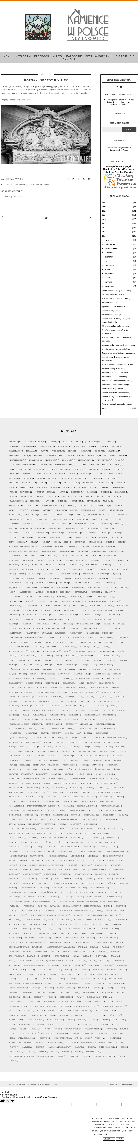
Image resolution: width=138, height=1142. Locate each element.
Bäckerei (67, 679)
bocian (115, 929)
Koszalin (71, 546)
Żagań (77, 674)
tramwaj (102, 569)
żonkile (12, 1061)
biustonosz (88, 929)
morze (113, 751)
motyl (30, 756)
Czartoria (105, 797)
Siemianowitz (66, 551)
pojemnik (106, 1006)
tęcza (11, 1033)
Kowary (72, 615)
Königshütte (104, 483)
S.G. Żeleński (100, 487)
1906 (89, 774)
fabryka (48, 597)
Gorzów (65, 478)
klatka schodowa (33, 442)
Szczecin (13, 465)
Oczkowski (49, 874)
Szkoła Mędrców (71, 906)
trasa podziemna (93, 1029)
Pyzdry (122, 883)
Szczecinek (91, 633)
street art (38, 765)
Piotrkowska (110, 587)
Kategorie (74, 56)
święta (117, 769)
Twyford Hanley (83, 911)
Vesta (22, 915)
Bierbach (102, 788)
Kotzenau (76, 692)
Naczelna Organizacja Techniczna (45, 865)
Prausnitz (13, 710)
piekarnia (27, 560)
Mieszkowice (45, 701)
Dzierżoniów (94, 542)
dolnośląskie (87, 938)
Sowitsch (82, 551)
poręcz (67, 519)
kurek (122, 970)
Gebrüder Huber (112, 810)
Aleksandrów (30, 779)
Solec (56, 719)
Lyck (80, 697)
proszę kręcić (88, 1011)
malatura (81, 556)
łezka (54, 1052)
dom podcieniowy (107, 938)
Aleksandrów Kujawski (53, 779)
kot (10, 542)
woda (95, 669)
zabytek (26, 1047)
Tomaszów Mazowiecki (83, 638)
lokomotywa (24, 751)
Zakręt (69, 920)
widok (84, 765)
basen (48, 929)
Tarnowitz (107, 633)
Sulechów (65, 592)
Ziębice (67, 537)
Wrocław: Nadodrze (110, 302)
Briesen (40, 679)
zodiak (31, 1052)
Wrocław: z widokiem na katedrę (115, 372)
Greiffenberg (59, 815)
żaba (120, 1056)
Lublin (43, 483)
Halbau (27, 688)
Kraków (108, 456)
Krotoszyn (57, 533)
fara (46, 742)
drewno (121, 456)
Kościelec (61, 842)
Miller (12, 860)
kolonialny (91, 565)
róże (121, 1015)
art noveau (28, 446)
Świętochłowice (44, 1056)
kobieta (27, 478)
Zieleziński (119, 920)
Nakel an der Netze (58, 619)
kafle (66, 442)
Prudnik (12, 537)
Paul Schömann (62, 879)
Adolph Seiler (101, 674)
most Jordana (15, 756)
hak (115, 742)
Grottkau (82, 610)
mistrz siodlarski (31, 983)
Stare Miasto (98, 551)
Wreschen (107, 560)
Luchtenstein (65, 851)
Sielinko (67, 897)
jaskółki (90, 537)
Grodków (67, 610)
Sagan (73, 628)
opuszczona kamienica (107, 656)
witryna (80, 560)
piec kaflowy (21, 185)
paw (111, 597)
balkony (13, 565)
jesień (22, 747)
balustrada (14, 451)
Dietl (11, 801)
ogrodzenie (70, 656)
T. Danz (107, 906)
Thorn (105, 465)
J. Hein (61, 824)
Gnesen (109, 542)
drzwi (71, 451)
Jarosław (45, 546)
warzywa (88, 1033)
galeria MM (40, 951)
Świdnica (59, 510)
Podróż (109, 546)
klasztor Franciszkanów (35, 965)
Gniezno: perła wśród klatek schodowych (118, 345)
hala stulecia (15, 956)
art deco (48, 738)
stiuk (33, 510)
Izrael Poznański (98, 688)
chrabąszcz (14, 938)
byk (82, 933)
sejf (106, 760)
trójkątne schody (17, 669)
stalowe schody (16, 501)
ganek (54, 951)
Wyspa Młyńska (64, 642)
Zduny (44, 733)
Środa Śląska (92, 1052)
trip (114, 569)
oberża (12, 993)
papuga (106, 997)
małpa (101, 979)
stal (11, 1024)
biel (58, 929)
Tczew (49, 638)
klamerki (13, 965)
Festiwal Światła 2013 (111, 806)
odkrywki (13, 560)
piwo (119, 1001)
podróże (39, 528)
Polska (117, 533)
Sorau (70, 506)
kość (67, 970)
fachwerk (37, 647)
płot (116, 496)
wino (77, 1038)
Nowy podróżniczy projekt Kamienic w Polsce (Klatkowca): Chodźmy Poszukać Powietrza (119, 169)
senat (93, 1020)
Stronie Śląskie (53, 724)
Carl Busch (53, 797)
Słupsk (62, 492)
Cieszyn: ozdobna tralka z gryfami (115, 326)
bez (59, 738)
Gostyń (115, 578)
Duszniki (34, 801)
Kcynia (32, 838)
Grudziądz (92, 501)
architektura (52, 456)
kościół (106, 565)
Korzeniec (112, 838)
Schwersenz (109, 715)
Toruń (118, 460)
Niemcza (50, 870)
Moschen (72, 701)
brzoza (63, 933)
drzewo (12, 742)
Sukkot (41, 906)
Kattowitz (83, 487)
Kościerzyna (77, 842)
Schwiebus (13, 897)
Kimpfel (45, 838)
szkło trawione (115, 474)
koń (32, 970)
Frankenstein (105, 683)
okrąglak (105, 993)
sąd (93, 665)
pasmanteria (32, 1001)
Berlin (104, 519)
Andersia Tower (76, 779)
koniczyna (79, 965)
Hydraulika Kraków (75, 688)
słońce (45, 542)
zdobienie (30, 769)
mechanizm (114, 979)
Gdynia (27, 533)
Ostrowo (104, 533)
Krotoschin (41, 533)
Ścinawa (66, 1052)
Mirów (23, 860)
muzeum (12, 569)
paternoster (100, 756)
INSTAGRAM (23, 56)
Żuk (111, 1056)
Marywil (97, 583)
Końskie (34, 842)
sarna (70, 1020)
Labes (96, 615)
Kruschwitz (93, 842)
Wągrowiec (30, 733)
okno (25, 474)
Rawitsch (13, 715)
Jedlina (99, 829)
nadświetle (26, 569)
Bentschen (30, 606)
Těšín (98, 911)
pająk (79, 997)
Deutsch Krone (33, 683)
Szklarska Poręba (104, 724)
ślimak (61, 1056)
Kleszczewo (76, 838)
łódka (33, 674)
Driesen (41, 578)
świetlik (105, 492)
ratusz (29, 601)
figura (93, 947)
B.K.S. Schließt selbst (67, 574)
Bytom (72, 474)
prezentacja (54, 1011)
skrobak (105, 1020)
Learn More (108, 1139)
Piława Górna (104, 879)
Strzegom (70, 724)
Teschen (40, 537)
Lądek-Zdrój (104, 697)
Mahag (118, 697)
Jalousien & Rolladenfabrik (22, 829)
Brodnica (13, 797)
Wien (70, 729)
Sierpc (115, 628)
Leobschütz (55, 697)
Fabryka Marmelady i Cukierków (42, 806)
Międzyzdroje (15, 587)
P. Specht (13, 879)
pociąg (35, 660)
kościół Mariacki (51, 651)
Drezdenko (27, 578)
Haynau (96, 610)
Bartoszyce (75, 788)
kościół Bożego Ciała (50, 970)
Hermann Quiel (16, 824)
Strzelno (13, 906)
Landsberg (80, 478)
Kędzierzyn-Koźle (110, 692)
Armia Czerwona (30, 783)
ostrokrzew (66, 997)
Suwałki (54, 906)
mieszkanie (45, 656)
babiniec (25, 929)
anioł (62, 924)
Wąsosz (47, 920)
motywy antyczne (47, 756)
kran (85, 747)
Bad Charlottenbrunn (105, 783)
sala (23, 665)
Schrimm (51, 592)
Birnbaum (117, 788)
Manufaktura (94, 851)
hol (95, 647)
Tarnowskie (14, 638)
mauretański (67, 751)
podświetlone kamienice (85, 1006)
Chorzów (87, 483)
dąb (37, 597)
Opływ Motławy (82, 874)
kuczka (119, 565)
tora (47, 1029)
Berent (89, 788)
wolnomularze (55, 1043)
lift (75, 974)
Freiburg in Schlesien (84, 578)
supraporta (53, 560)
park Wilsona (15, 1001)
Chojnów (121, 606)
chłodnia (29, 938)
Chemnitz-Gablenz (72, 797)
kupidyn (110, 970)
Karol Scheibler (16, 838)
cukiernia (44, 938)
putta (11, 492)
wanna (76, 1033)
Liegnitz (12, 474)
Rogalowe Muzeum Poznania (22, 892)
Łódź (79, 456)
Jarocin (12, 692)
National (115, 865)
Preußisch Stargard (33, 710)
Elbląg (65, 578)
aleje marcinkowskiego (33, 924)
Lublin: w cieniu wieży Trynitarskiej (116, 290)
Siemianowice (48, 551)
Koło (23, 842)
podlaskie (116, 756)
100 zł (79, 774)
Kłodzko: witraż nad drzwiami (114, 294)
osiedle (37, 997)
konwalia (107, 965)
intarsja (115, 956)
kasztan (60, 747)
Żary (72, 510)
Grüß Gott (108, 815)
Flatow (90, 683)
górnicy (84, 647)
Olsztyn (40, 487)
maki (120, 651)
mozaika (21, 542)
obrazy (55, 519)
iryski (11, 961)
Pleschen (23, 628)
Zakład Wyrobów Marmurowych (93, 920)
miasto (12, 656)
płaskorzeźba (82, 660)
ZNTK (58, 920)
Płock (11, 592)
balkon (65, 496)
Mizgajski (50, 860)
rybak (101, 1015)
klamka (116, 537)
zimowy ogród (15, 1052)
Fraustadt (13, 533)
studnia (120, 483)
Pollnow (26, 883)
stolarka (95, 478)
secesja (48, 185)
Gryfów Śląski (90, 815)
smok (47, 665)
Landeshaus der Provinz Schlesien (61, 847)
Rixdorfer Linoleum (75, 888)
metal (105, 496)
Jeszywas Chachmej (18, 833)
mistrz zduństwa (53, 983)
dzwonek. (36, 947)
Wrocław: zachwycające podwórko (116, 349)
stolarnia (37, 1024)
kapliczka (41, 519)
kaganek (47, 747)
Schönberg (53, 897)
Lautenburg (88, 847)
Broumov (27, 797)
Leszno (57, 515)
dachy (27, 597)
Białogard (14, 679)
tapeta (68, 560)
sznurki (23, 1029)
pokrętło (120, 1006)
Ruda (25, 715)
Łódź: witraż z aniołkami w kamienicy (117, 381)
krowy (107, 747)
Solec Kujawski (72, 719)
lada (66, 651)
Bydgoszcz (93, 456)
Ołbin (11, 628)
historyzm (79, 524)
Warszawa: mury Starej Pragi (113, 369)
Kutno (28, 847)
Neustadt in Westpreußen (106, 701)
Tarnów (39, 496)
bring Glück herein (45, 933)
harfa (30, 956)
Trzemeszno (64, 911)
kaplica (81, 961)
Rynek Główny (57, 715)
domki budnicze (37, 942)
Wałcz (43, 729)
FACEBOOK (41, 56)
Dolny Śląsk (52, 683)
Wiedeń (23, 642)
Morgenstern (113, 860)
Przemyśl (25, 496)
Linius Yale (28, 851)
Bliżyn (44, 792)
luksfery (115, 974)
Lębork (40, 619)
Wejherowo (57, 729)
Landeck (13, 697)
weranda (102, 1033)
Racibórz (94, 710)
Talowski (120, 906)
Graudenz (76, 501)
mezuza (95, 556)
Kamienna (13, 615)
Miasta (58, 56)
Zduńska (56, 733)
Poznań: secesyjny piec (111, 311)
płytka (21, 510)
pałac (11, 660)
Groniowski (14, 583)
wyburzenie (104, 1043)
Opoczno (26, 706)
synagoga (70, 665)
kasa (92, 961)
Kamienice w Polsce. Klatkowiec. (33, 1084)
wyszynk (13, 1047)
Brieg (56, 542)
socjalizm (119, 1020)
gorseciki (51, 556)
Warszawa (112, 451)
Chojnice (108, 606)
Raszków (56, 888)
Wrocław (84, 451)
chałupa (84, 738)
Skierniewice (30, 719)
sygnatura (69, 528)
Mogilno (81, 860)
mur (88, 597)
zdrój (11, 574)
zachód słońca (111, 669)
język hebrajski (53, 961)
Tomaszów (62, 638)
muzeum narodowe (17, 988)
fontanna (117, 947)
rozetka (79, 1015)
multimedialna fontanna (78, 983)
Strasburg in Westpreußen (90, 901)
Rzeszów (93, 560)
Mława (12, 865)
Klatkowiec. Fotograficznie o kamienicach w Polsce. (119, 149)
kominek (106, 524)
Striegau (36, 724)
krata (96, 747)
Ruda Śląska (39, 715)
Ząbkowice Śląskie (17, 738)
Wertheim (95, 592)
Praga (124, 587)
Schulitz (115, 892)
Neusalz (12, 624)
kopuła (12, 970)
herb (78, 537)
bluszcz (102, 929)
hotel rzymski (60, 956)
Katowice (67, 487)
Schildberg (74, 715)
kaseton (104, 961)
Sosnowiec (26, 537)
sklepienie (35, 665)
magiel (39, 751)
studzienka (53, 528)
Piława (90, 879)
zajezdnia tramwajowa (59, 1047)
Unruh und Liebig (114, 911)
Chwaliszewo (15, 683)
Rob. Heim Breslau (98, 888)
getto (70, 742)
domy (66, 942)
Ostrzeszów (55, 706)
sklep (36, 456)
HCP (51, 820)
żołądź (68, 774)
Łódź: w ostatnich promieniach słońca (117, 404)
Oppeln (80, 515)
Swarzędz (59, 633)
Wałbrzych (103, 506)
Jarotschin (26, 692)
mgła (102, 751)
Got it (119, 1139)
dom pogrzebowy (17, 942)
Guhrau (122, 815)
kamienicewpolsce (17, 651)
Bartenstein (59, 788)
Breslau (12, 456)
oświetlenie (66, 756)
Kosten (12, 842)
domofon (54, 942)
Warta (11, 642)
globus (65, 951)
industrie (100, 956)
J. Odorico (74, 824)
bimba (107, 642)
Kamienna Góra (30, 615)
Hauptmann (111, 820)
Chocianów (111, 679)
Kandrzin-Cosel (44, 692)
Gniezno (61, 501)
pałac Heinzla (65, 1001)
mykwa (35, 988)
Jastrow (72, 829)
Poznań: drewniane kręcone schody (116, 393)
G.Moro (48, 810)
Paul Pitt (46, 879)
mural (12, 528)
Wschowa (54, 537)
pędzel (103, 1011)
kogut (34, 651)
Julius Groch (73, 833)
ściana (54, 487)
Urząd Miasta (105, 638)
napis (102, 446)
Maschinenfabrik (17, 856)
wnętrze (93, 442)
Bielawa (44, 606)
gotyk (82, 742)
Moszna (84, 701)
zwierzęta (114, 601)
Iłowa (114, 688)
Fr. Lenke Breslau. (31, 810)
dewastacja (70, 938)
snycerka (44, 465)
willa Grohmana (62, 1038)
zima (94, 519)
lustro (24, 979)
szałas (115, 1024)
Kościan (47, 842)
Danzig (104, 469)
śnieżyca (73, 1056)
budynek (65, 524)
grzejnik (102, 951)
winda (68, 456)
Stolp (49, 492)
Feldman (67, 806)
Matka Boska (36, 856)
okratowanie (89, 993)
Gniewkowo (30, 815)
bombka (27, 933)
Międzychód (66, 860)
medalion (13, 983)
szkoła (52, 601)
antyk (73, 924)
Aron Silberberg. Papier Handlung (59, 783)
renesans (98, 660)
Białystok (109, 528)
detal (90, 446)
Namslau (86, 865)
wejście (64, 601)
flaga (104, 947)
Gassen (96, 810)
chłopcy (98, 738)
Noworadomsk (80, 870)
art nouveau (103, 460)
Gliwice (48, 501)
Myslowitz (46, 587)
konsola (93, 965)
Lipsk (40, 851)
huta (75, 956)
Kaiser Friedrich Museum (95, 833)
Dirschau (13, 610)
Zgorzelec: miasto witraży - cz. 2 (115, 307)
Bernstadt (88, 574)
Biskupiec (31, 792)
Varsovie (121, 638)
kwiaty (77, 446)
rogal (24, 1015)
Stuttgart (27, 906)
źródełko (99, 1056)
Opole (68, 515)
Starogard (105, 719)
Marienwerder (80, 583)
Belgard (117, 674)
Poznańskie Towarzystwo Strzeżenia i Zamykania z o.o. (75, 883)
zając (11, 674)
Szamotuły (80, 592)
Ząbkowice (101, 733)
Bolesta (84, 792)
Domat (22, 801)
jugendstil (57, 451)
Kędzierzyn (91, 692)
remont (12, 1015)
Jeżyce (58, 546)
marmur (52, 751)
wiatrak (46, 669)
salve (40, 560)
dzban (118, 942)
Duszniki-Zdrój (50, 801)
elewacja (13, 478)
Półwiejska (80, 710)
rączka (96, 760)
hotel (11, 747)
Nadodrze (71, 865)
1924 (97, 774)
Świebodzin (84, 769)
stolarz (24, 765)
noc (58, 656)
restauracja (70, 760)
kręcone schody (62, 465)
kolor (65, 965)
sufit (43, 451)
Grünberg (24, 492)
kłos (11, 751)
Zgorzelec (13, 556)
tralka (12, 483)
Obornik (67, 624)
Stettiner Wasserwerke (44, 901)
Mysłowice (61, 587)
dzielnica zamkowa (18, 947)
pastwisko (48, 1001)
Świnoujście (63, 674)
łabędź (44, 769)
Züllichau (13, 597)
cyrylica (28, 556)
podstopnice (14, 760)
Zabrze (28, 519)
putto (65, 569)
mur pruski (109, 556)
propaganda (70, 1011)
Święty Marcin (102, 769)
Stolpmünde (66, 901)
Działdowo (68, 683)
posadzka (62, 446)
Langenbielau (111, 615)
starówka (23, 1024)
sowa (58, 665)
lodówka (101, 974)
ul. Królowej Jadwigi (42, 1033)
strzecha (62, 1024)
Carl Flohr (120, 492)
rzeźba (12, 665)
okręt (118, 993)
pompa (46, 660)
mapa (72, 979)
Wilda (53, 524)
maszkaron (75, 597)
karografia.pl (128, 1084)
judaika (37, 469)
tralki (90, 569)
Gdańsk (63, 469)
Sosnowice (89, 719)
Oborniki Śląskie (31, 874)
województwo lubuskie (20, 1043)
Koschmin (59, 615)
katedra (103, 537)
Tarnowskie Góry (33, 638)
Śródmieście (47, 674)
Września (121, 560)
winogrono (78, 601)
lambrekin (76, 492)
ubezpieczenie (69, 765)
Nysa (55, 624)
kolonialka (75, 565)
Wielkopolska (115, 551)
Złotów (35, 738)
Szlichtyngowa (91, 906)
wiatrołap (117, 1033)
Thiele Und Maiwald (30, 911)
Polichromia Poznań (55, 628)
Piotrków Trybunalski (98, 515)
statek (12, 765)
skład (117, 760)
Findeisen (13, 810)
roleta (111, 660)
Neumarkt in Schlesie (19, 870)
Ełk (80, 683)
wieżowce (111, 765)
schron (81, 1020)
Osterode (40, 706)
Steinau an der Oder (18, 901)
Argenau (13, 783)
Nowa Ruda (42, 624)
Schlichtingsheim (82, 892)
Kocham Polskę (94, 838)
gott (90, 951)
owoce (54, 569)
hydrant (87, 956)
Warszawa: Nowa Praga (111, 315)
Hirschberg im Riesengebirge (22, 546)
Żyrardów (26, 774)
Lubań (69, 697)
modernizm (28, 465)
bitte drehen (71, 929)
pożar (40, 1011)
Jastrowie (85, 829)
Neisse (86, 619)
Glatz (101, 510)
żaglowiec (34, 574)
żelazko (55, 774)
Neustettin (27, 624)
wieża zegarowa (25, 1038)
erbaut (35, 742)
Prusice (51, 710)
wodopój (99, 1038)
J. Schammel (90, 824)
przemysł (54, 760)
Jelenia (106, 501)
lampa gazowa (15, 974)
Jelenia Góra (14, 506)
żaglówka (41, 774)
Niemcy (37, 870)
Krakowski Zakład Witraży (22, 524)
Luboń (51, 851)
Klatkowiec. (59, 838)
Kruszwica (110, 842)
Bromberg (34, 460)
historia (61, 597)
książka (97, 970)
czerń (57, 938)
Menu (7, 56)
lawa (52, 974)
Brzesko (53, 679)
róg (111, 1015)
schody (98, 451)
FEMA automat (15, 806)
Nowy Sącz (93, 587)
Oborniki (13, 706)
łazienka (57, 769)
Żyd (87, 674)
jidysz (105, 647)
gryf (77, 496)
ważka (34, 669)
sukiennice (88, 1024)
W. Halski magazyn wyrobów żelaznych (49, 915)
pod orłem (64, 1006)
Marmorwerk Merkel (117, 851)
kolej (54, 965)
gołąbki (94, 742)
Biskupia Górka (61, 606)
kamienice (23, 469)
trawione (52, 765)
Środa (78, 1052)
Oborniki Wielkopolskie (87, 624)
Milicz (59, 701)
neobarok (82, 988)
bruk (24, 565)
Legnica (117, 469)
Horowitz (48, 824)
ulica (11, 487)
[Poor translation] (10, 1101)
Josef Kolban (38, 833)
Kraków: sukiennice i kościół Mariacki (117, 364)
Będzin (116, 574)
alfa (52, 924)
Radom (98, 474)
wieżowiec (44, 1038)
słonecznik (105, 665)
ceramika (70, 738)
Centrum (79, 542)
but (73, 933)
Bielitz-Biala (28, 483)
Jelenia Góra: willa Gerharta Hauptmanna (118, 353)
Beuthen (59, 474)
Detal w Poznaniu (98, 56)
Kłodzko (31, 506)
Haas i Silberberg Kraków (70, 820)
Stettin (79, 465)
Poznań (39, 185)
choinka (110, 933)
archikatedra (99, 924)
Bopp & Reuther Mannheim (106, 792)
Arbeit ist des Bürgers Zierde (103, 779)
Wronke (35, 642)
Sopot (38, 492)
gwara (114, 951)
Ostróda (70, 706)
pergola (99, 1001)
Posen (32, 185)
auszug (12, 929)
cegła (118, 642)
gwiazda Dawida (67, 647)
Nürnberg (13, 874)
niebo (120, 988)
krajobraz (91, 496)
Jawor (118, 610)
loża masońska (105, 651)
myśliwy (48, 988)
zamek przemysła (107, 1047)
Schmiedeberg (88, 628)
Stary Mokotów (94, 897)
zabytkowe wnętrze (89, 528)
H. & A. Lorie (24, 820)
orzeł (26, 997)
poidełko (29, 760)
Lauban (41, 697)
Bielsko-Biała (70, 483)
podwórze (78, 469)
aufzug (115, 924)
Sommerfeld (14, 633)
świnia (86, 1056)
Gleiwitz (34, 501)
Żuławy (12, 774)
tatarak (36, 1029)
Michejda (92, 856)
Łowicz (42, 1052)
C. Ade (39, 797)
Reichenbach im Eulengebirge (22, 551)
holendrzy (43, 956)
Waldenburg (85, 506)
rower (123, 660)
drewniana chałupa (18, 647)
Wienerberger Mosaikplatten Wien (103, 915)
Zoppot (117, 506)
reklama (30, 451)
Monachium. (96, 860)
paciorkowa (83, 756)
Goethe (44, 815)
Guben (28, 583)
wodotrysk (114, 1038)
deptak (48, 565)
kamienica (9, 185)
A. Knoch (109, 774)
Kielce (45, 515)
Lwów (80, 851)
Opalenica (64, 874)
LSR (38, 847)
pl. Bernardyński (17, 1006)
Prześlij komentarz (13, 196)
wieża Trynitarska (64, 669)
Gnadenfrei (14, 815)
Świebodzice (14, 606)
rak (113, 1011)
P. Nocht (113, 874)
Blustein (56, 792)
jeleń (38, 961)
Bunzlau (94, 606)
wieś (11, 1038)
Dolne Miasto (29, 610)
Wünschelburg (31, 920)
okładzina (86, 656)
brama (93, 465)
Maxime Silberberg (56, 856)
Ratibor (107, 710)
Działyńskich (69, 801)
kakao (69, 961)
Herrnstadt (33, 824)
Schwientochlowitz (33, 897)
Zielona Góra (118, 487)
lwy (34, 979)
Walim (32, 729)
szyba (83, 665)
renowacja (81, 519)
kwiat (25, 456)
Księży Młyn (14, 847)
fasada (81, 947)
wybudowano (87, 1043)
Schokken (100, 892)
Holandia (41, 688)
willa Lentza (15, 769)
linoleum (87, 974)
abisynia (13, 924)
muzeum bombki (116, 983)
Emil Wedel (105, 801)
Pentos (78, 879)
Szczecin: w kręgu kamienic (113, 389)
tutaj (28, 100)
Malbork (13, 701)
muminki (99, 983)
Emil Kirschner (88, 801)
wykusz (119, 1043)
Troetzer (49, 911)
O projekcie (125, 56)
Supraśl (46, 633)
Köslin (83, 546)
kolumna (73, 747)
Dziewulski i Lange (49, 610)
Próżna (110, 883)
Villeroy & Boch (16, 729)
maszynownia (86, 979)
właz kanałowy (96, 601)
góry (105, 742)
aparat (84, 924)
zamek (124, 569)
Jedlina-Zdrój (114, 829)
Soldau (45, 719)
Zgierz (87, 733)
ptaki (39, 478)
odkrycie (63, 993)
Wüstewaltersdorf (104, 729)
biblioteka (94, 642)
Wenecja (77, 915)
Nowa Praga (77, 587)
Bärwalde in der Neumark (88, 679)
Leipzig (103, 847)
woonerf (71, 1043)
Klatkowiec (50, 460)
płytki (117, 465)
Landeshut (27, 697)
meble (118, 524)
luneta (12, 979)
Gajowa (60, 810)
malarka (60, 979)
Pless (113, 706)
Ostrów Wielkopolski (51, 506)
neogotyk (97, 988)
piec (10, 469)
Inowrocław (31, 515)
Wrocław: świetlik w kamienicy (114, 377)
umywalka (62, 1033)
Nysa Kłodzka (115, 870)
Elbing (53, 578)
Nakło (75, 619)
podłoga (85, 474)
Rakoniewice (28, 888)
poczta (50, 1006)
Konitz (46, 615)
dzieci (24, 742)
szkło (92, 469)
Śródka (70, 769)
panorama (25, 528)
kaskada (118, 961)
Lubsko (27, 619)
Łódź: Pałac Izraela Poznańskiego (115, 385)
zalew (91, 1047)
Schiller (65, 892)
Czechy (118, 797)
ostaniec (50, 997)
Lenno (114, 847)
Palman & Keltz (29, 879)
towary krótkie (72, 1029)
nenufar (42, 569)
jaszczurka (24, 961)
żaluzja (48, 574)
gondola (78, 951)
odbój (50, 993)
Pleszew (37, 628)
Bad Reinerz (32, 788)
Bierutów (102, 574)
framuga (58, 742)
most (123, 751)
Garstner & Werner (79, 810)
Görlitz (121, 542)
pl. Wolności (36, 1006)
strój (75, 1024)
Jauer (107, 610)
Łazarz (46, 510)
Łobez (22, 674)
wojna (39, 1043)
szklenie (77, 569)
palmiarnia (92, 997)
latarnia (40, 974)
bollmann (13, 933)
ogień (75, 993)
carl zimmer (95, 933)
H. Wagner (39, 820)
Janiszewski (46, 829)
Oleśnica (117, 624)
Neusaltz (112, 619)
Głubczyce (14, 688)
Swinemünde (75, 633)
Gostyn (102, 578)
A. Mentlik (13, 779)
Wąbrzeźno (14, 733)
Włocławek (14, 519)
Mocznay (31, 587)
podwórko (67, 460)
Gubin (38, 583)
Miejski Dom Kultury (111, 856)
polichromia (14, 601)
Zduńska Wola (72, 733)
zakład (78, 1047)
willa (55, 483)
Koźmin (85, 615)
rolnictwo (65, 1015)
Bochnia (28, 679)
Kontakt (69, 59)
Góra (11, 820)
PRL (90, 706)
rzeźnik (91, 492)
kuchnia (120, 747)
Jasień (60, 829)
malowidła (45, 446)
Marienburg (28, 701)
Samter (38, 592)
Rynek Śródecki (48, 892)
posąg (42, 760)
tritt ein (111, 1029)
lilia (90, 651)
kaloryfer (67, 556)
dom (40, 556)
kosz (23, 970)
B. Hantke (85, 783)
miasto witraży (27, 656)
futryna (13, 951)
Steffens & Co (113, 897)
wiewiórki (96, 765)
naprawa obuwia (65, 988)
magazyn (46, 979)
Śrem (21, 574)
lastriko (78, 651)
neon (110, 988)
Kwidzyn (64, 583)
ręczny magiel (15, 1020)
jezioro (33, 747)
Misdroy (110, 583)
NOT (22, 865)
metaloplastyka (86, 751)
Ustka (11, 915)
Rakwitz (43, 888)
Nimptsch (63, 870)
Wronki (48, 642)
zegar (124, 1047)
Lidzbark (13, 851)
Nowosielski (98, 870)
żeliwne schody (41, 474)
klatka (93, 524)
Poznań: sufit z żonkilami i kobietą (116, 298)
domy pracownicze (116, 738)
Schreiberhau (91, 715)
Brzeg (67, 542)
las (29, 974)
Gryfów (74, 815)
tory (57, 1029)
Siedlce (103, 628)
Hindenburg (115, 510)
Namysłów (100, 865)
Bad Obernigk (15, 788)
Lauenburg (14, 619)
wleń (87, 1038)
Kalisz (12, 496)
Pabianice (101, 706)
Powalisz (40, 883)
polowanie (13, 1011)
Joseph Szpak (55, 833)
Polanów (13, 883)
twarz (123, 1029)
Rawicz (120, 710)
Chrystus (90, 797)
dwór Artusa (103, 942)
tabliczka (111, 478)
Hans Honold (94, 820)
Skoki (79, 897)
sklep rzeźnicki (16, 460)
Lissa (42, 524)
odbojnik (100, 597)
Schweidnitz (120, 515)
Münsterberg (74, 533)
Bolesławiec (79, 606)
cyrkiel (36, 565)
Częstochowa (87, 510)
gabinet (25, 951)
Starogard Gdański (18, 724)
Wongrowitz (83, 729)
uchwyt (23, 1033)
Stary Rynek (31, 633)
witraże (108, 442)
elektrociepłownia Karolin (60, 947)
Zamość (80, 642)
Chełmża (13, 578)
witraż (79, 442)
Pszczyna (64, 710)
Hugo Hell (55, 688)
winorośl (83, 669)
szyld (33, 542)
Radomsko (24, 592)
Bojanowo (70, 792)
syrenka (102, 1024)
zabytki (39, 1047)
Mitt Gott (36, 860)
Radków (12, 888)
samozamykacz (54, 1020)
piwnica (23, 660)
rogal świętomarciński (43, 1015)
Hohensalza (14, 515)
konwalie (121, 965)
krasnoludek (81, 970)
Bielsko (51, 478)
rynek (40, 601)
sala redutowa (35, 1020)
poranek (28, 1011)
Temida (12, 911)
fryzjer (50, 647)
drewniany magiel (83, 942)
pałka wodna (83, 1001)
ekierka (60, 565)
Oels (106, 624)
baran (37, 929)
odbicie (39, 993)
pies (109, 1001)
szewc (11, 1029)
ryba (90, 1015)
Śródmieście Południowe (20, 1056)
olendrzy (13, 997)
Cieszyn (116, 519)
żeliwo (51, 469)
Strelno (112, 901)
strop (50, 1024)
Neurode (99, 619)
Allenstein (25, 487)
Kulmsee (51, 583)
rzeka (84, 760)
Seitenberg (14, 719)
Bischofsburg (15, 792)
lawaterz (64, 974)
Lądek (90, 697)
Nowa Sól (96, 546)
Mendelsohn (77, 856)
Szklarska (85, 724)
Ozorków (99, 874)
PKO (81, 706)
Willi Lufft (14, 920)
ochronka (25, 993)
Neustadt (90, 533)
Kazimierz (61, 692)
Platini (119, 879)
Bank (45, 788)
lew (10, 510)
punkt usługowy (62, 660)
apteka (52, 496)
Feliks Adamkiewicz (86, 806)
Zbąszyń (109, 592)
